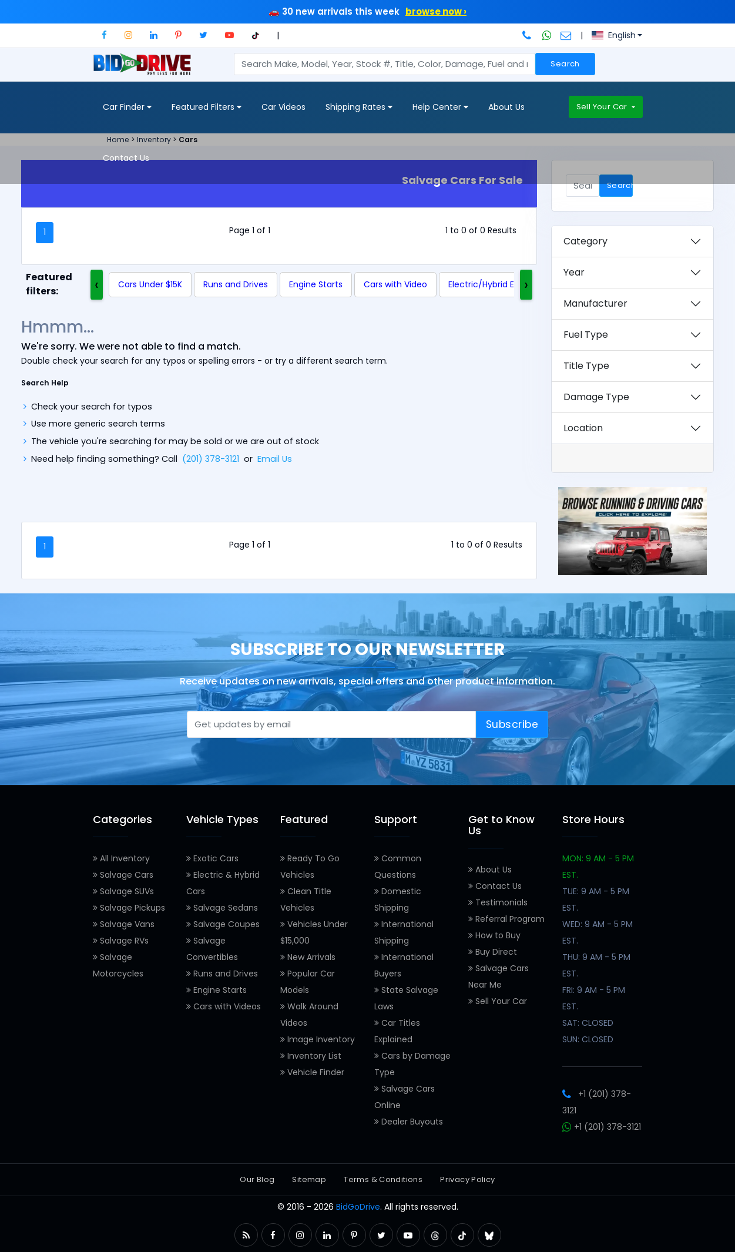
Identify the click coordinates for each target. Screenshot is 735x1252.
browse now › (435, 11)
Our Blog (257, 1179)
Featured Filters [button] (206, 107)
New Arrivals (307, 957)
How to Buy (494, 935)
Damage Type (596, 397)
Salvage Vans (124, 924)
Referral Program (506, 919)
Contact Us (126, 158)
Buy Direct (492, 952)
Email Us (274, 459)
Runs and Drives (235, 284)
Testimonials (498, 902)
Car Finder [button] (127, 107)
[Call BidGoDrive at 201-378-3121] (527, 35)
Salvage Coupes (223, 924)
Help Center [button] (440, 107)
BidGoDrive (358, 1207)
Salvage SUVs (123, 891)
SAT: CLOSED (587, 1023)
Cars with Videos (223, 1006)
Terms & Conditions (383, 1179)
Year (574, 272)
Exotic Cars (212, 858)
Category (585, 241)
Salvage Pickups (129, 908)
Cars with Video (395, 284)
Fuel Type (585, 334)
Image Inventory (317, 1039)
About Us (506, 107)
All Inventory (121, 858)
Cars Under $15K (150, 284)
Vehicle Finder (312, 1072)
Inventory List (310, 1056)
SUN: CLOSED (587, 1039)
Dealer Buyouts (408, 1121)
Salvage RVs (121, 940)
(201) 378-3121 (210, 459)
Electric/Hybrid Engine (492, 284)
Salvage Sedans (222, 908)
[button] (104, 35)
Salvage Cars (123, 875)
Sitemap (309, 1179)
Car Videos (283, 107)
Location (583, 428)
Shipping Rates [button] (358, 107)
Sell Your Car (602, 106)
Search (565, 63)
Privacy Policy (467, 1179)
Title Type (586, 365)
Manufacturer (595, 303)
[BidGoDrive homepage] (145, 70)
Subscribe (512, 724)
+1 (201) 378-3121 (601, 1127)
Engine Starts (316, 284)
